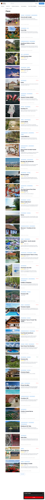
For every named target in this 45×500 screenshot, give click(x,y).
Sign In (36, 3)
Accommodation (24, 6)
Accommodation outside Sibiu (25, 41)
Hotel (22, 54)
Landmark (28, 67)
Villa (27, 28)
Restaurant (28, 172)
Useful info (8, 6)
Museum (22, 187)
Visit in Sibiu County (23, 252)
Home (7, 8)
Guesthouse (28, 370)
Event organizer (23, 95)
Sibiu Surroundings (27, 15)
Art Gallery (22, 106)
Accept (34, 497)
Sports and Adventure (34, 15)
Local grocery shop (23, 93)
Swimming (22, 383)
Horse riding (22, 15)
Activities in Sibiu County (24, 422)
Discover (3, 6)
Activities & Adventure (16, 6)
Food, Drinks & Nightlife (32, 6)
